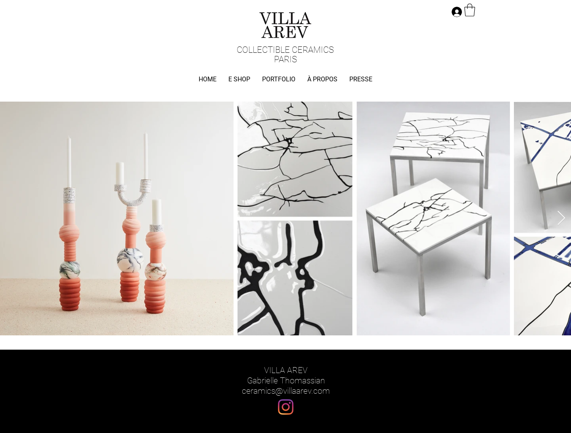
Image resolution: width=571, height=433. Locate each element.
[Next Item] (561, 218)
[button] (469, 10)
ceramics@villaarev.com (286, 391)
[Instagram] (285, 407)
